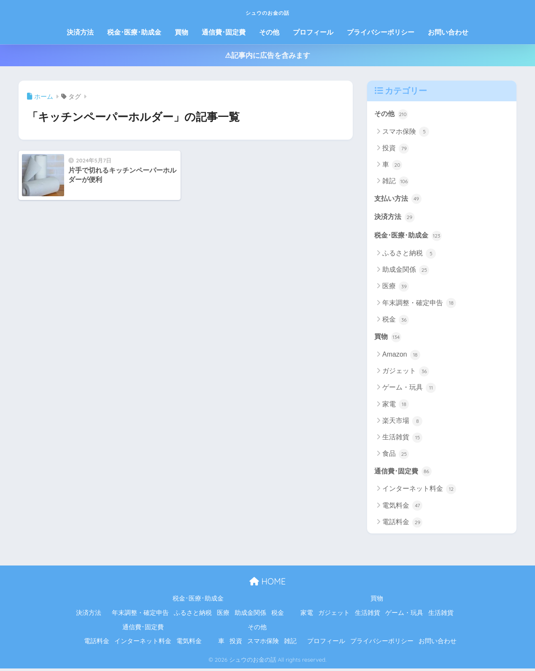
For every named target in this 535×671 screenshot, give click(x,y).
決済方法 (80, 32)
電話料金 (402, 525)
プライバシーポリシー (380, 32)
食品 (395, 456)
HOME (267, 584)
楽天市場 (402, 423)
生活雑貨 (402, 440)
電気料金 (402, 508)
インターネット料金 (419, 492)
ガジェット (405, 373)
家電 (395, 406)
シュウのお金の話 (267, 11)
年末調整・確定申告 (419, 305)
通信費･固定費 (224, 32)
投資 (395, 149)
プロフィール (313, 32)
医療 (395, 288)
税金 (395, 322)
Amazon (401, 357)
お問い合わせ (448, 32)
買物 (181, 32)
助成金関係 (405, 272)
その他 (269, 32)
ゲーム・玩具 (409, 390)
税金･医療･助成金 (134, 32)
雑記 (395, 182)
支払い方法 (399, 199)
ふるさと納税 (409, 255)
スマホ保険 (405, 132)
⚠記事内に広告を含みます (267, 55)
